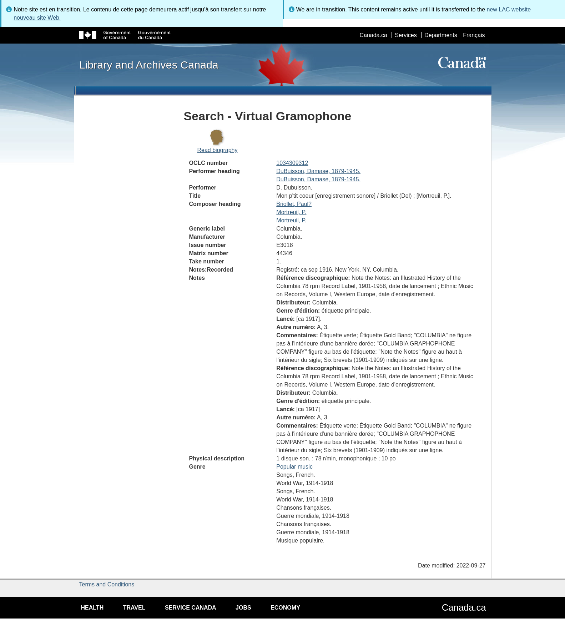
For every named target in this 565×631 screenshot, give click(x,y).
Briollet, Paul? (294, 204)
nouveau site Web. (37, 18)
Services (406, 35)
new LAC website (509, 9)
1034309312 (292, 163)
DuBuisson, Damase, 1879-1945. (318, 171)
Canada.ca (373, 35)
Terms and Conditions (107, 584)
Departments (440, 35)
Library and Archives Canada (148, 65)
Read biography (217, 150)
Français (474, 35)
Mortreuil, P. (291, 212)
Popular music (294, 467)
